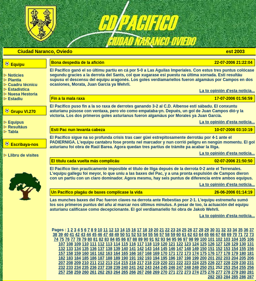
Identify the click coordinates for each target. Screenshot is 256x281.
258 (69, 272)
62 (190, 234)
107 (62, 244)
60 (178, 234)
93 (162, 239)
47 (105, 234)
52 (134, 234)
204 (234, 258)
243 (148, 267)
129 (234, 244)
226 (211, 262)
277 (219, 272)
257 (62, 272)
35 (240, 230)
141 (132, 248)
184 (77, 258)
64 (201, 234)
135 (85, 248)
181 (250, 253)
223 (187, 262)
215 (124, 262)
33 (229, 230)
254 (234, 267)
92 (157, 239)
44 (88, 234)
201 (211, 258)
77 (73, 239)
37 (251, 230)
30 (212, 230)
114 (116, 244)
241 (132, 267)
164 (116, 253)
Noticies (16, 75)
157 (62, 253)
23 (173, 230)
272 (179, 272)
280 (242, 272)
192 (140, 258)
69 (229, 234)
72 (246, 234)
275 (203, 272)
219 (156, 262)
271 (172, 272)
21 (161, 230)
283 (219, 277)
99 (196, 239)
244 (156, 267)
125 (203, 244)
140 (124, 248)
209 (77, 262)
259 (77, 272)
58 (167, 234)
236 (93, 267)
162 (101, 253)
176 (211, 253)
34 (234, 230)
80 (89, 239)
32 (223, 230)
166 (132, 253)
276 (211, 272)
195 (164, 258)
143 (148, 248)
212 (101, 262)
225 (203, 262)
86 (123, 239)
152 (219, 248)
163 (109, 253)
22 (167, 230)
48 (111, 234)
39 (60, 234)
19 (150, 230)
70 (234, 234)
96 (180, 239)
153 (227, 248)
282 (211, 277)
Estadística (18, 89)
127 (219, 244)
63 (195, 234)
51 (128, 234)
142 (140, 248)
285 (234, 277)
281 (250, 272)
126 (211, 244)
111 (93, 244)
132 (62, 248)
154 (234, 248)
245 (164, 267)
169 (156, 253)
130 (242, 244)
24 (178, 230)
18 (145, 230)
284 (227, 277)
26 (190, 230)
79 (84, 239)
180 (242, 253)
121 (172, 244)
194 (156, 258)
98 (191, 239)
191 (132, 258)
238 (109, 267)
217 (140, 262)
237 (101, 267)
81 (95, 239)
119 (156, 244)
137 (101, 248)
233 (69, 267)
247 (179, 267)
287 (250, 277)
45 (94, 234)
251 (211, 267)
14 (122, 230)
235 (85, 267)
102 (219, 239)
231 (250, 262)
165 (124, 253)
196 (172, 258)
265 (124, 272)
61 (184, 234)
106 (250, 239)
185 (85, 258)
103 (227, 239)
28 (201, 230)
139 (116, 248)
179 (234, 253)
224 (195, 262)
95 (174, 239)
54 (145, 234)
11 (105, 230)
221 (172, 262)
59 (173, 234)
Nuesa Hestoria (22, 94)
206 (250, 258)
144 (156, 248)
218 (148, 262)
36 (246, 230)
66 (212, 234)
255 (242, 267)
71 (240, 234)
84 (112, 239)
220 (164, 262)
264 (116, 272)
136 (93, 248)
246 (172, 267)
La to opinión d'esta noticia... (227, 90)
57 (161, 234)
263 (109, 272)
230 (242, 262)
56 (156, 234)
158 (69, 253)
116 (132, 244)
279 (234, 272)
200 (203, 258)
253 (227, 267)
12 (111, 230)
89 (140, 239)
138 (109, 248)
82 (101, 239)
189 (116, 258)
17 (139, 230)
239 (116, 267)
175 (203, 253)
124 (195, 244)
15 (128, 230)
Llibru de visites (23, 155)
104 (234, 239)
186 (93, 258)
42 (77, 234)
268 (148, 272)
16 (134, 230)
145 (164, 248)
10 (100, 230)
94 (168, 239)
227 (219, 262)
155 (242, 248)
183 (69, 258)
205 (242, 258)
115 (124, 244)
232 (62, 267)
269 (156, 272)
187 (101, 258)
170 (164, 253)
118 (148, 244)
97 (185, 239)
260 (85, 272)
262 (101, 272)
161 (93, 253)
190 (124, 258)
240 (124, 267)
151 (211, 248)
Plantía (14, 80)
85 (118, 239)
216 (132, 262)
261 (93, 272)
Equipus (16, 122)
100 (203, 239)
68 (223, 234)
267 (140, 272)
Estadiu (15, 98)
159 (77, 253)
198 (187, 258)
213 (109, 262)
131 (250, 244)
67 (218, 234)
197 (179, 258)
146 (172, 248)
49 (116, 234)
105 (242, 239)
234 (77, 267)
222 (179, 262)
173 (187, 253)
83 (106, 239)
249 (195, 267)
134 (77, 248)
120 (164, 244)
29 (207, 230)
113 (109, 244)
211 (93, 262)
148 (187, 248)
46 (100, 234)
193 (148, 258)
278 (227, 272)
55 (150, 234)
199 (195, 258)
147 (179, 248)
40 (66, 234)
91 (151, 239)
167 (140, 253)
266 (132, 272)
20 (156, 230)
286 (242, 277)
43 (83, 234)
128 (227, 244)
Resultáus (17, 127)
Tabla (13, 131)
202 (219, 258)
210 (85, 262)
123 (187, 244)
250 (203, 267)
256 (250, 267)
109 (77, 244)
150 (203, 248)
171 (172, 253)
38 (55, 234)
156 (250, 248)
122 (179, 244)
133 (69, 248)
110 (85, 244)
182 (62, 258)
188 (109, 258)
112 (101, 244)
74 (56, 239)
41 (72, 234)
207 (62, 262)
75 (62, 239)
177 (219, 253)
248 (187, 267)
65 (207, 234)
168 (148, 253)
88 (135, 239)
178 (227, 253)
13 (116, 230)
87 (129, 239)
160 (85, 253)
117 (140, 244)
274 (195, 272)
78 (78, 239)
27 (195, 230)
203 (227, 258)
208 (69, 262)
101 (211, 239)
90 (146, 239)
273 (187, 272)
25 (184, 230)
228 (227, 262)
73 (251, 234)
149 (195, 248)
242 (140, 267)
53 (139, 234)
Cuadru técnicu (22, 84)
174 (195, 253)
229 (234, 262)
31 (218, 230)
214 (116, 262)
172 (179, 253)
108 (69, 244)
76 (67, 239)
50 (122, 234)
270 (164, 272)
